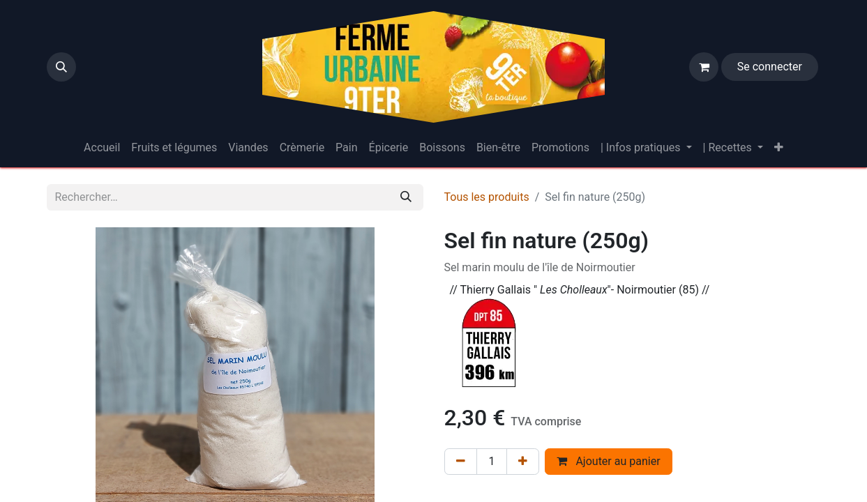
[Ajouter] (522, 461)
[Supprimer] (460, 461)
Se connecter (769, 66)
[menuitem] (102, 148)
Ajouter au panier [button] (608, 461)
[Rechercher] (406, 197)
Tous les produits (486, 197)
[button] (61, 67)
